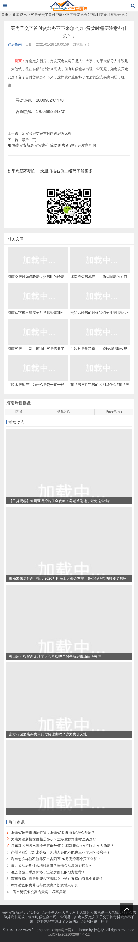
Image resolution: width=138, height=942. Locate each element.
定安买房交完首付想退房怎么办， (48, 133)
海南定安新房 (23, 145)
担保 (92, 145)
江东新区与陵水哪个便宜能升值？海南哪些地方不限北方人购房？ (62, 846)
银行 (73, 145)
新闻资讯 (19, 15)
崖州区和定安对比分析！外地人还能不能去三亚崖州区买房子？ (60, 852)
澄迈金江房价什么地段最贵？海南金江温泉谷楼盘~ (51, 865)
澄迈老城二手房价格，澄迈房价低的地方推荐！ (48, 872)
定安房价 (42, 145)
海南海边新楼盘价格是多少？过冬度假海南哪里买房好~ (54, 839)
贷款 (53, 145)
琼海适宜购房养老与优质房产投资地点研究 (44, 885)
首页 (4, 15)
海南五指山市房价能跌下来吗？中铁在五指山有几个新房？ (57, 879)
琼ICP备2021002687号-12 (69, 934)
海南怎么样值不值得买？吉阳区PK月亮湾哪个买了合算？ (56, 859)
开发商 (83, 145)
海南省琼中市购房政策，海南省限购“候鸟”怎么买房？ (53, 832)
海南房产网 (62, 930)
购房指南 (15, 44)
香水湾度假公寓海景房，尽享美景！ (41, 892)
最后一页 (29, 140)
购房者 (63, 145)
